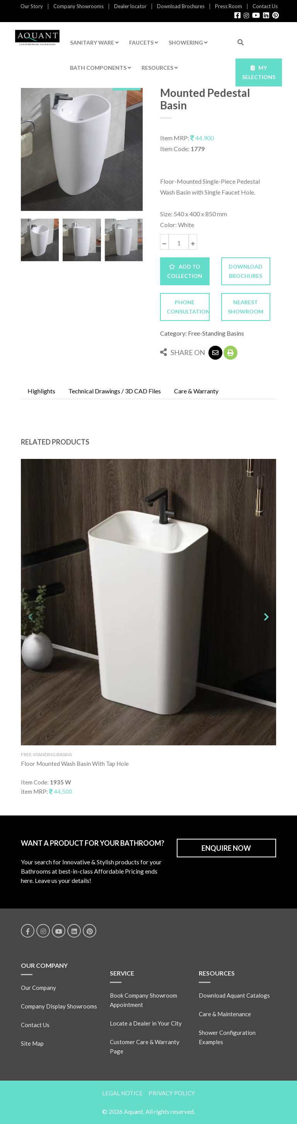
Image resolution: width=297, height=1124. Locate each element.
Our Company (38, 987)
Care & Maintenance (225, 1013)
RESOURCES (160, 67)
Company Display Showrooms (59, 1006)
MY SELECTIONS (258, 72)
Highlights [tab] (41, 391)
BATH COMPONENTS (100, 67)
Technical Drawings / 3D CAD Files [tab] (114, 391)
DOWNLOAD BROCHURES (246, 271)
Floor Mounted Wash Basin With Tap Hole (75, 763)
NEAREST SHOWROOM (245, 307)
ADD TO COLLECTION (184, 271)
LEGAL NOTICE (122, 1093)
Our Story (31, 6)
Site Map (32, 1043)
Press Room (228, 6)
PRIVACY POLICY (171, 1093)
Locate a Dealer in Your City (146, 1023)
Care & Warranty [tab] (196, 391)
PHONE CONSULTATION (188, 307)
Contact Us (265, 6)
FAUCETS (143, 42)
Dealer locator (130, 6)
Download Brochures (181, 6)
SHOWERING (188, 42)
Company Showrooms (78, 6)
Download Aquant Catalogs (234, 995)
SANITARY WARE (94, 42)
